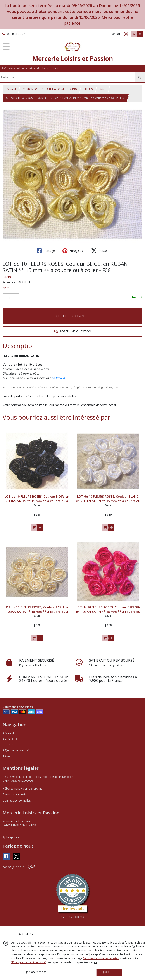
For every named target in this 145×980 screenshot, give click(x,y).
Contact (115, 34)
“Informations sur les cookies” (101, 958)
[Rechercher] (140, 77)
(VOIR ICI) (58, 378)
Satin (102, 89)
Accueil (11, 89)
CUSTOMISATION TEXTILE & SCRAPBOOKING (50, 89)
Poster (99, 250)
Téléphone (11, 837)
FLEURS (88, 89)
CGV (6, 756)
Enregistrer (73, 250)
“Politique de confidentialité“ (28, 962)
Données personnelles (17, 800)
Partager (46, 250)
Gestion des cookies (15, 794)
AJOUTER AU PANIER (72, 316)
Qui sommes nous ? (16, 750)
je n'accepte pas (36, 972)
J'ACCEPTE (109, 972)
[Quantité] (11, 297)
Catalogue (10, 739)
